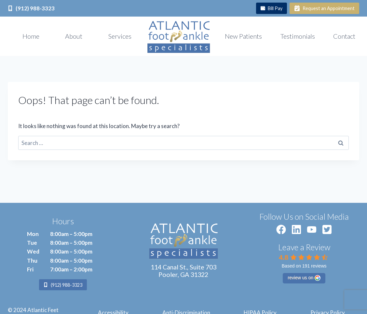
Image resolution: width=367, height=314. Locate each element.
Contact (344, 36)
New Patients (243, 36)
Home (30, 36)
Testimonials (297, 36)
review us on (304, 278)
